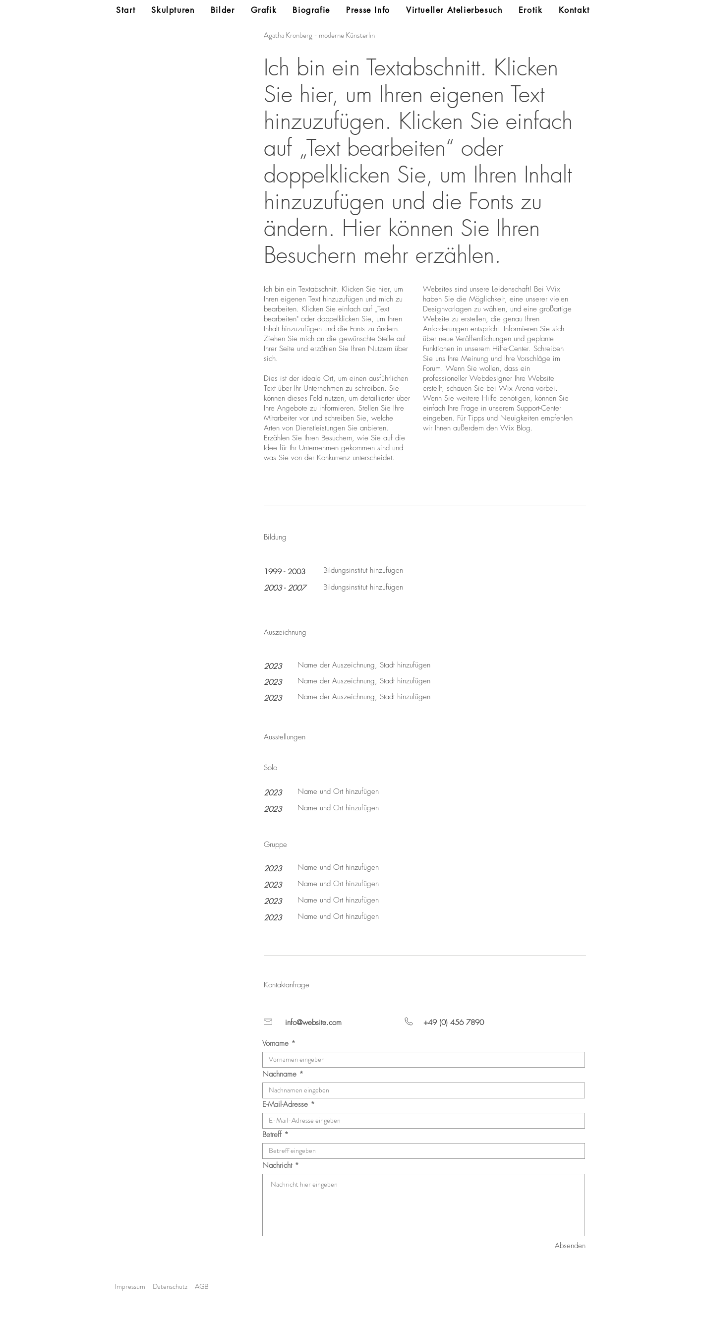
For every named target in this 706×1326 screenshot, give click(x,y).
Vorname (275, 1043)
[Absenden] (550, 1246)
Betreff (272, 1135)
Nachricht (277, 1165)
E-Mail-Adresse (285, 1104)
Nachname (279, 1074)
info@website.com (313, 1022)
